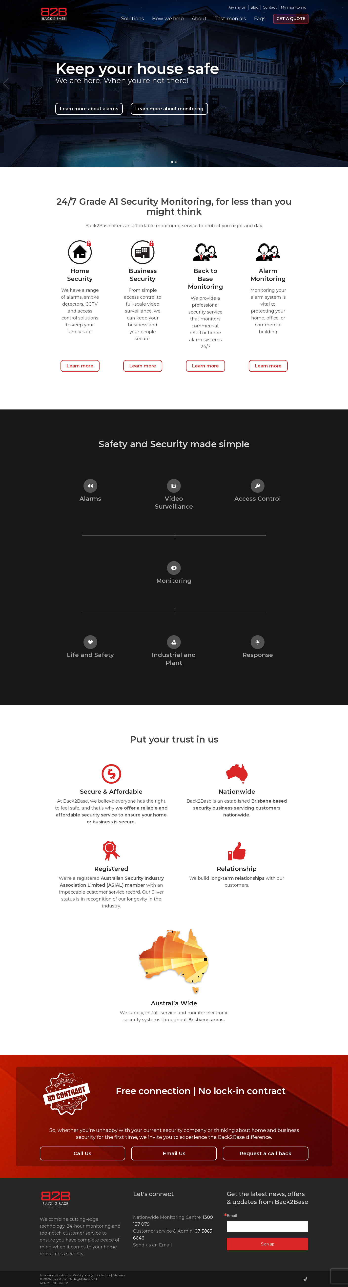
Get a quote (291, 18)
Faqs (260, 19)
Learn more (79, 366)
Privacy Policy (83, 1275)
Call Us (82, 1153)
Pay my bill (236, 7)
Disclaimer (102, 1275)
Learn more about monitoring (169, 109)
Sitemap (119, 1275)
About (199, 19)
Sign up (267, 1244)
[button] (172, 162)
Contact (270, 7)
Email (232, 1216)
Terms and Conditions (55, 1275)
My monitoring (294, 7)
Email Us (174, 1153)
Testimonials (230, 19)
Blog (254, 7)
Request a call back (265, 1153)
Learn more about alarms (89, 109)
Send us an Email (152, 1245)
